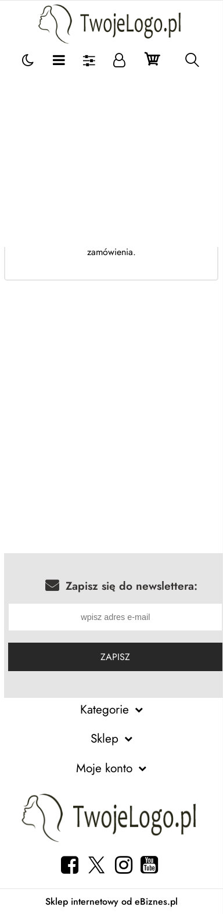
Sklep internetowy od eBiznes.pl (111, 901)
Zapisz (115, 657)
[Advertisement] (112, 159)
